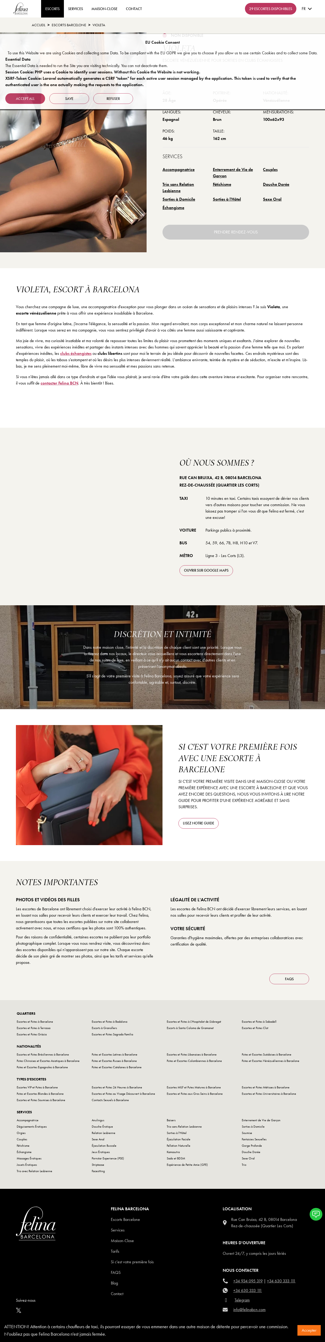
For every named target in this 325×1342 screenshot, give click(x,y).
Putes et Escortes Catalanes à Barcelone (117, 1067)
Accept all (25, 98)
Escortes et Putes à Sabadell (259, 1021)
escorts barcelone (69, 25)
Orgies (21, 1133)
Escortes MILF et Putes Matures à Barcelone (194, 1087)
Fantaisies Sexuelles (254, 1139)
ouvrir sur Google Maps (206, 570)
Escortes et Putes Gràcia (32, 1034)
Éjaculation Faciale (178, 1139)
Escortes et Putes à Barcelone (35, 1021)
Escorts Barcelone (125, 1219)
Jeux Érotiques (101, 1152)
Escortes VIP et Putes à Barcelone (37, 1087)
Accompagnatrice (178, 169)
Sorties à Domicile (178, 199)
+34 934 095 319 (248, 1281)
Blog (114, 1283)
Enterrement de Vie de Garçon (233, 173)
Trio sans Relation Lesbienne (178, 187)
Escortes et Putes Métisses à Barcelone (265, 1087)
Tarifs (115, 1251)
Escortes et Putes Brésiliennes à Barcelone (43, 1054)
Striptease (98, 1165)
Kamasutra (173, 1152)
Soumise (247, 1133)
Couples (270, 169)
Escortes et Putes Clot (255, 1028)
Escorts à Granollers (104, 1028)
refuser (113, 98)
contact (134, 8)
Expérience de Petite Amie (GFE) (187, 1165)
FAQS (289, 979)
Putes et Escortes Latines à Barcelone (114, 1054)
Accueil (38, 25)
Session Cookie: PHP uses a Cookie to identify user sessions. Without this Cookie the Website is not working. (102, 72)
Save (69, 98)
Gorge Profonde (252, 1146)
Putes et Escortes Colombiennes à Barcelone (194, 1061)
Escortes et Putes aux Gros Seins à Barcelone (195, 1094)
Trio (244, 1165)
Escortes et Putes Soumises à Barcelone (41, 1100)
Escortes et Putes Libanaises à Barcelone (192, 1054)
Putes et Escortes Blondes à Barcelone (40, 1094)
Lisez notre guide (198, 823)
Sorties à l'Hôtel (227, 199)
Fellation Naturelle (178, 1146)
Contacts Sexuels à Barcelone (110, 1100)
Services (75, 8)
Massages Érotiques (29, 1158)
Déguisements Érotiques (32, 1126)
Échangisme (173, 207)
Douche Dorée (276, 184)
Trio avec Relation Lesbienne (34, 1171)
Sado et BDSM (176, 1158)
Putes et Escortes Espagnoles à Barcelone (42, 1067)
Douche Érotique (102, 1126)
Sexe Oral (272, 199)
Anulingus (98, 1120)
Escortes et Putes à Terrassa (33, 1028)
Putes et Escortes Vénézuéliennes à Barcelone (270, 1061)
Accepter (309, 1330)
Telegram (242, 1300)
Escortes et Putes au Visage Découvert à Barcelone (123, 1094)
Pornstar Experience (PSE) (108, 1158)
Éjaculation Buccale (104, 1146)
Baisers (171, 1120)
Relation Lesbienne (103, 1133)
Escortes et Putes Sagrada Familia (112, 1034)
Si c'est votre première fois (132, 1262)
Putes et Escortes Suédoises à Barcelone (266, 1054)
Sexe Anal (98, 1139)
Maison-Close (104, 8)
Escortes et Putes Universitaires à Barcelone (269, 1094)
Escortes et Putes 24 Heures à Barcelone (117, 1087)
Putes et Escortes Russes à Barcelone (114, 1061)
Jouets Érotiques (27, 1165)
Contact (117, 1293)
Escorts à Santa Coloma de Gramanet (190, 1028)
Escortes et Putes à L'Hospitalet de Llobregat (194, 1021)
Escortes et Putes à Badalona (109, 1021)
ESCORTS (52, 8)
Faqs (116, 1272)
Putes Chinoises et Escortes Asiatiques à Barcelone (48, 1061)
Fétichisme (222, 184)
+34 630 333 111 (281, 1281)
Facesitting (98, 1171)
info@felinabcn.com (249, 1309)
